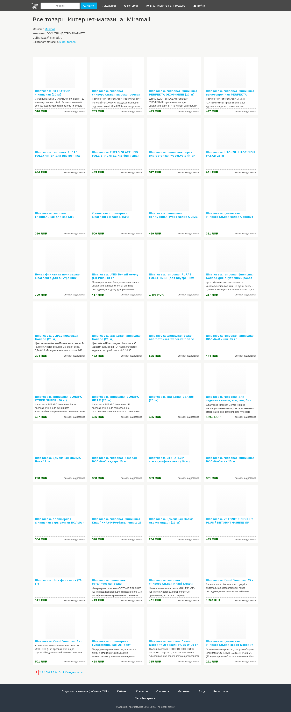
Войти (199, 5)
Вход (202, 691)
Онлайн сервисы (145, 698)
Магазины (184, 691)
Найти (88, 5)
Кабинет (122, 691)
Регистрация (221, 691)
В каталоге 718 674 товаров (165, 5)
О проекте (162, 691)
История (131, 5)
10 (58, 672)
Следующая (72, 672)
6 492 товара (67, 41)
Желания (108, 5)
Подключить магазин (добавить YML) (85, 691)
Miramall (50, 29)
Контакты (142, 691)
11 (62, 672)
